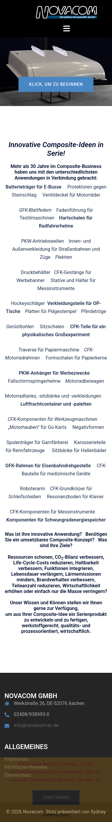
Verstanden (56, 797)
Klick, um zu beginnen (56, 84)
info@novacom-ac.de (36, 725)
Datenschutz (56, 815)
